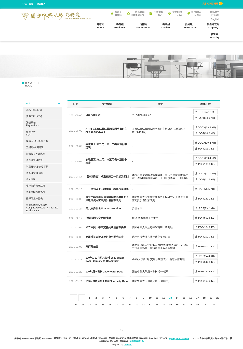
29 (130, 304)
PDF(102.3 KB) (206, 236)
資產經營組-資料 (35, 173)
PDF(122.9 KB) (206, 271)
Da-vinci (128, 344)
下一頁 (205, 303)
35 (170, 304)
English (215, 19)
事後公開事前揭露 (35, 192)
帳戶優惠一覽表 (34, 198)
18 (204, 297)
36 (177, 304)
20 (217, 297)
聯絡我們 (41, 4)
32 (150, 304)
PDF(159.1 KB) (206, 198)
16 (190, 297)
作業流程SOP (158, 13)
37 (184, 304)
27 (116, 304)
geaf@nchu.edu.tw (179, 338)
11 (157, 297)
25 (103, 304)
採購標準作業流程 (35, 153)
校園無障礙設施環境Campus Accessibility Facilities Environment (42, 208)
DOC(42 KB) (207, 111)
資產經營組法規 (34, 160)
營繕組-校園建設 (35, 147)
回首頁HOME (28, 84)
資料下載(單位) (34, 116)
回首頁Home (118, 13)
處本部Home (100, 26)
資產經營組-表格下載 (37, 166)
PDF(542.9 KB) (206, 261)
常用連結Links (196, 13)
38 (190, 304)
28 (123, 304)
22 (82, 304)
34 (163, 304)
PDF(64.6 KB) (207, 256)
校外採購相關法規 (35, 185)
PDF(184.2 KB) (206, 227)
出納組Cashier (166, 26)
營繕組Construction (189, 26)
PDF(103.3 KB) (206, 148)
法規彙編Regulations (137, 13)
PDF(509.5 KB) (206, 217)
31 (143, 304)
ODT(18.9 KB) (207, 133)
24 (96, 304)
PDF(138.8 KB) (206, 280)
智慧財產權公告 (137, 341)
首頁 (121, 330)
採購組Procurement (143, 26)
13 (170, 297)
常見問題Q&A (177, 13)
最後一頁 (213, 303)
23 (89, 304)
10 (150, 297)
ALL (28, 103)
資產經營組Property (213, 26)
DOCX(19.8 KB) (207, 127)
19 (211, 297)
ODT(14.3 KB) (207, 117)
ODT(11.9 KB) (207, 179)
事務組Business (120, 26)
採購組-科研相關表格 (37, 141)
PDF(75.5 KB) (207, 188)
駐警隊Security (214, 36)
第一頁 (73, 297)
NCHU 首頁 (27, 4)
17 (197, 297)
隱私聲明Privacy (214, 13)
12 (163, 297)
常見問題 (31, 179)
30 (136, 304)
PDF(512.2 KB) (206, 246)
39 (197, 304)
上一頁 (81, 297)
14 (177, 297)
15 (184, 297)
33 (157, 304)
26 (109, 304)
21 (76, 304)
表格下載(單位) (34, 109)
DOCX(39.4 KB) (207, 142)
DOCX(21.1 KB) (207, 173)
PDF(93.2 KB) (207, 208)
